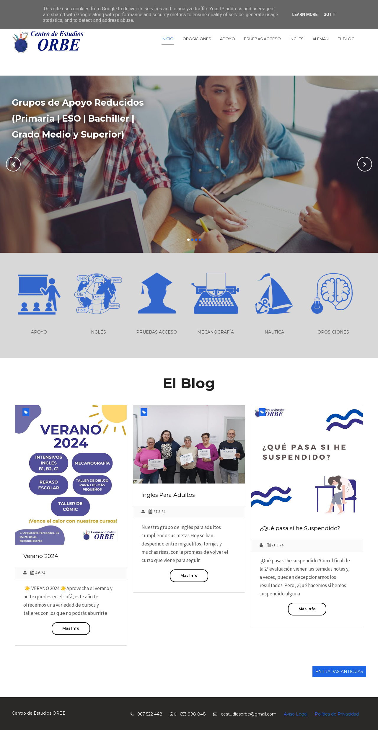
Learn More (304, 14)
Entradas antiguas (339, 671)
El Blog (346, 38)
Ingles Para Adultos (168, 494)
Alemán (320, 38)
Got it (329, 14)
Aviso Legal (295, 714)
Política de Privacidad (337, 714)
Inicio (168, 38)
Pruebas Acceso (262, 38)
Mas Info (70, 628)
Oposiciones (197, 38)
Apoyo (227, 38)
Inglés (297, 38)
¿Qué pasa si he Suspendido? (300, 528)
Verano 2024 (40, 556)
